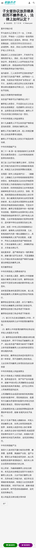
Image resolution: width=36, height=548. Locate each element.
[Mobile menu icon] (2, 3)
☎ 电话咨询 (26, 545)
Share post (27, 23)
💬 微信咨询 (10, 545)
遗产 (4, 503)
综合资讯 (8, 23)
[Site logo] (10, 3)
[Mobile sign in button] (29, 3)
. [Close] (34, 544)
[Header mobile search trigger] (34, 3)
